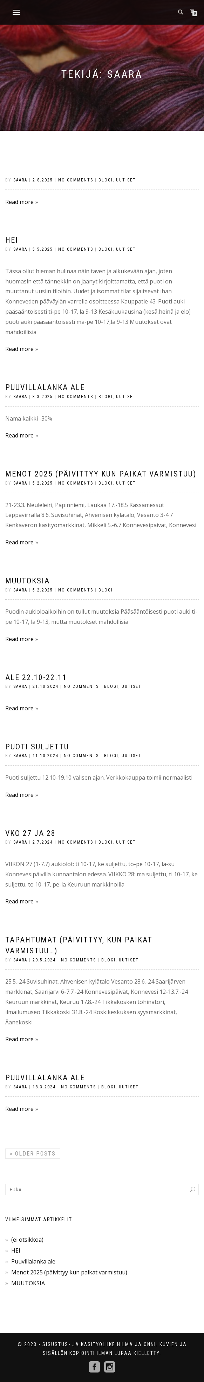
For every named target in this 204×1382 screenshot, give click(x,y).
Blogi (105, 180)
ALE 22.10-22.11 (36, 677)
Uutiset (126, 180)
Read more (19, 202)
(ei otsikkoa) (27, 1239)
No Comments (75, 180)
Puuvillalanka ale (45, 387)
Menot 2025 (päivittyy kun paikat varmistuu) (100, 473)
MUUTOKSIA (27, 580)
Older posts (33, 1153)
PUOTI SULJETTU (37, 746)
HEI (11, 240)
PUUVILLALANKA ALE (45, 1077)
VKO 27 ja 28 (30, 833)
